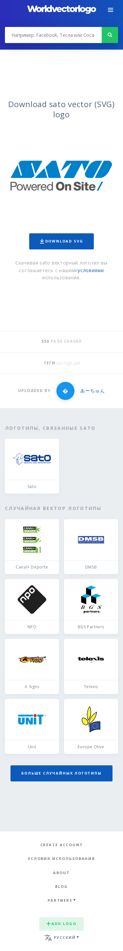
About (61, 872)
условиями (91, 270)
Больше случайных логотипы (61, 773)
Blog (61, 886)
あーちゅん (92, 390)
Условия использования (61, 858)
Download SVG (61, 241)
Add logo (61, 923)
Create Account (61, 844)
